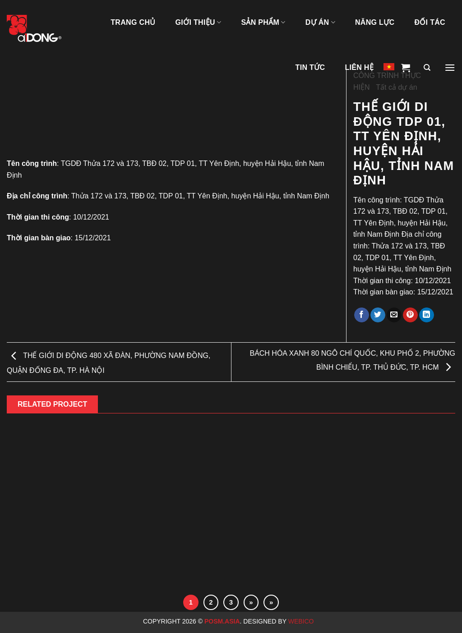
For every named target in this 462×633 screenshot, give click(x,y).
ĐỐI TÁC (429, 22)
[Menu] (449, 67)
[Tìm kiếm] (427, 67)
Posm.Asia (222, 621)
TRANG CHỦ (133, 22)
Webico (302, 621)
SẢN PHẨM (263, 22)
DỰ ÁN (320, 22)
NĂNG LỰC (374, 22)
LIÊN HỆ (359, 67)
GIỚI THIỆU (199, 22)
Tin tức (310, 67)
